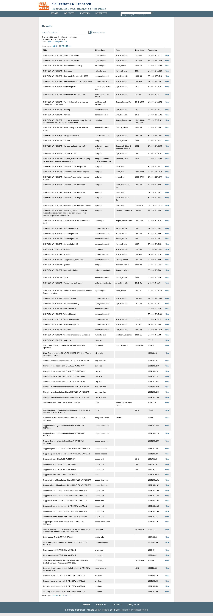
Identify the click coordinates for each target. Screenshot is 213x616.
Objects (69, 13)
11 (69, 46)
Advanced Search (141, 15)
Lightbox (50, 42)
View (167, 55)
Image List (59, 42)
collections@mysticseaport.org (133, 610)
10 (67, 46)
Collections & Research (71, 4)
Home (54, 13)
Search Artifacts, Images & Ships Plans (79, 8)
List (66, 42)
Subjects (101, 13)
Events (85, 13)
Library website (102, 610)
